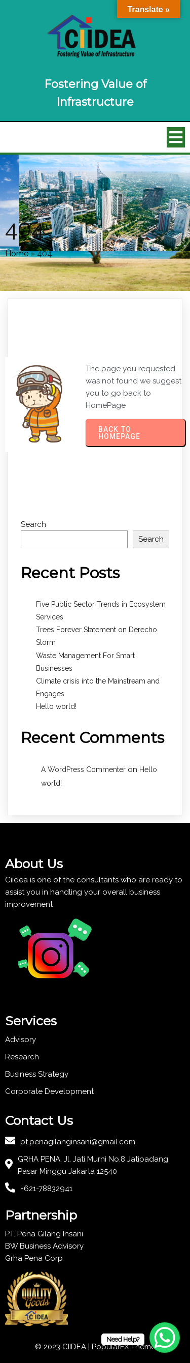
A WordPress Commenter (83, 769)
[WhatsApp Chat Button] (164, 1337)
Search (33, 524)
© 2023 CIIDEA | (63, 1346)
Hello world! (56, 706)
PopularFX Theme (124, 1346)
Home (16, 253)
